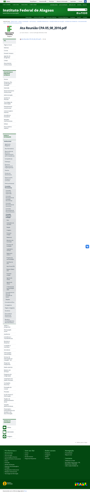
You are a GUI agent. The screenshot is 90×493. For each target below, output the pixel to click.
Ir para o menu (16, 4)
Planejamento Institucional (12, 470)
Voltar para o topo (82, 442)
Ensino (6, 461)
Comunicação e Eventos (11, 457)
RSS (86, 13)
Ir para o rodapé (34, 4)
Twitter (84, 13)
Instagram (82, 13)
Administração (8, 455)
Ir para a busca (25, 4)
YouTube (80, 13)
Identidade (10, 432)
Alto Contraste (63, 4)
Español (79, 4)
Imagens (9, 436)
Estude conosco (29, 456)
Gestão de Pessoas (9, 464)
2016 (5, 23)
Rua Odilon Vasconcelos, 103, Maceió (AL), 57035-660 (72, 463)
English (85, 4)
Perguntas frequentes (30, 458)
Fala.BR (79, 17)
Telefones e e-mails (70, 460)
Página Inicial (14, 21)
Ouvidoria (72, 17)
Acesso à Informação (39, 17)
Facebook (77, 13)
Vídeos (9, 427)
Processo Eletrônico (63, 17)
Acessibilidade (53, 4)
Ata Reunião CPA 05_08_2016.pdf (30, 39)
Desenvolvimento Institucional (13, 459)
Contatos (85, 17)
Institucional (32, 21)
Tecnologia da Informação (11, 473)
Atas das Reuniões (82, 21)
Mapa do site (72, 4)
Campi (26, 455)
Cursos (26, 453)
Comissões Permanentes (42, 21)
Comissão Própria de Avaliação (56, 21)
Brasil (8, 1)
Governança (29, 17)
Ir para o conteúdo (7, 4)
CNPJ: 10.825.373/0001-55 (71, 466)
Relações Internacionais (11, 471)
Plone (25, 491)
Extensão (7, 462)
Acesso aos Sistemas (51, 17)
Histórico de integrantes (71, 21)
